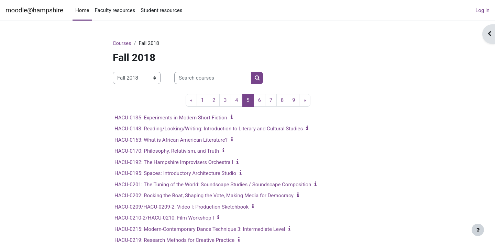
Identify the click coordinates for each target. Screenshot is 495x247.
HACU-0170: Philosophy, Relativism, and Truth (166, 151)
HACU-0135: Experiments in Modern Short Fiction (170, 118)
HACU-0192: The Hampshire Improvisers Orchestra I (173, 163)
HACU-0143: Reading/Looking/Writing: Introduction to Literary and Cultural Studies (208, 129)
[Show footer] (478, 230)
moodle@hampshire (34, 10)
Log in (482, 10)
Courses (122, 43)
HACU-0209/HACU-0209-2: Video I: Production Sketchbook (181, 207)
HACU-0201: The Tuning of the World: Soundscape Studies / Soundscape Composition (212, 185)
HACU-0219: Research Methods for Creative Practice (174, 240)
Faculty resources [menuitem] (115, 10)
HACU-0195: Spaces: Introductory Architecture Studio (175, 173)
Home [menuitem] (82, 10)
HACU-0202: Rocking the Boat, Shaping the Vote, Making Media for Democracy (204, 196)
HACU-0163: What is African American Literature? (171, 140)
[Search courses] (213, 78)
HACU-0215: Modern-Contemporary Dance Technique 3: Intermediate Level (199, 229)
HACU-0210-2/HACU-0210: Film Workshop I (164, 218)
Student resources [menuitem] (161, 10)
